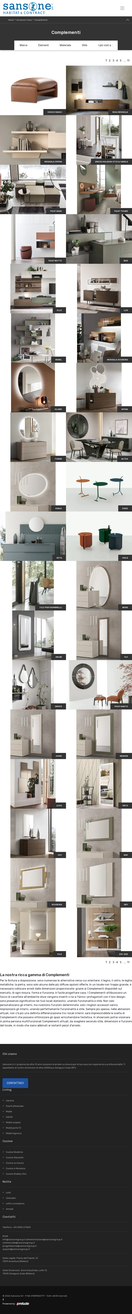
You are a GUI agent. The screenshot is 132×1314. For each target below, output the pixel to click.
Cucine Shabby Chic (16, 1174)
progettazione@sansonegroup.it (20, 1246)
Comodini (11, 1198)
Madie (9, 1111)
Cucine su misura (15, 1163)
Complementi (41, 20)
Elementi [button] (43, 45)
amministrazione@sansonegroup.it (44, 1239)
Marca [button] (23, 45)
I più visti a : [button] (105, 45)
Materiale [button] (65, 45)
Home (11, 20)
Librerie (10, 1100)
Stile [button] (84, 45)
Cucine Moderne (14, 1152)
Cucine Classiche (14, 1157)
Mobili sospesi (13, 1122)
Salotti (9, 1117)
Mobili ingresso (14, 1133)
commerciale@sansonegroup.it (19, 1242)
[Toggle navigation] (122, 8)
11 (128, 60)
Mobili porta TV (13, 1128)
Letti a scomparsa (15, 1203)
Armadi (9, 1209)
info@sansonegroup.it (14, 1239)
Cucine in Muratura (15, 1168)
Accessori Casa (24, 20)
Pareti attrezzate (14, 1106)
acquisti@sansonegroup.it (16, 1249)
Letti (8, 1192)
